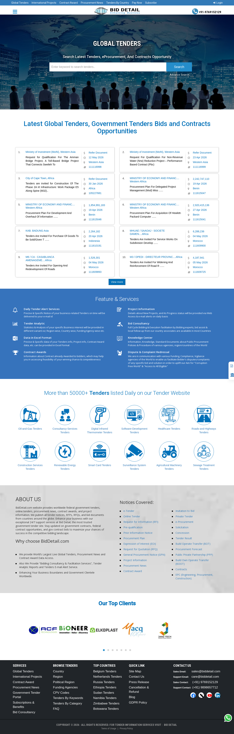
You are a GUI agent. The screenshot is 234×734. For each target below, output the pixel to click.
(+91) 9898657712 (205, 687)
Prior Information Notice (137, 532)
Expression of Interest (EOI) (139, 543)
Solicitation (182, 527)
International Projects (44, 2)
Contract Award (68, 2)
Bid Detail (170, 725)
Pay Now (137, 2)
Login (218, 2)
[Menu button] (16, 11)
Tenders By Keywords (68, 698)
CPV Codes (61, 692)
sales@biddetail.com (206, 671)
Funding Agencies (65, 687)
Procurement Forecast (189, 549)
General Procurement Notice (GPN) (144, 554)
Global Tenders (20, 2)
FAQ (56, 708)
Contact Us (136, 676)
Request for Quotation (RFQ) (140, 549)
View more (117, 281)
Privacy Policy (126, 728)
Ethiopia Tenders (104, 687)
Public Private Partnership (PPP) (194, 554)
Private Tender (184, 516)
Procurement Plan (134, 538)
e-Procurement (184, 522)
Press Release (139, 682)
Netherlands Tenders (107, 676)
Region (58, 676)
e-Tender (128, 511)
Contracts (181, 569)
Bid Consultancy (24, 712)
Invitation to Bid (185, 511)
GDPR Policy (138, 702)
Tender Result (184, 538)
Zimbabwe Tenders (106, 703)
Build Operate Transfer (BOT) (193, 543)
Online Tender (131, 516)
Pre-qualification (133, 527)
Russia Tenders (104, 682)
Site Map (135, 671)
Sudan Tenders (103, 692)
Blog (132, 697)
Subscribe (151, 2)
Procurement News (92, 2)
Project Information (135, 560)
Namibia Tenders (104, 698)
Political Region (63, 682)
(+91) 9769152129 (205, 682)
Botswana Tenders (106, 708)
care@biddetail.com (205, 676)
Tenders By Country (117, 2)
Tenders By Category (67, 703)
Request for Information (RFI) (140, 522)
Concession (182, 532)
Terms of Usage (108, 728)
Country (58, 671)
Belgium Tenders (104, 671)
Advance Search (179, 74)
